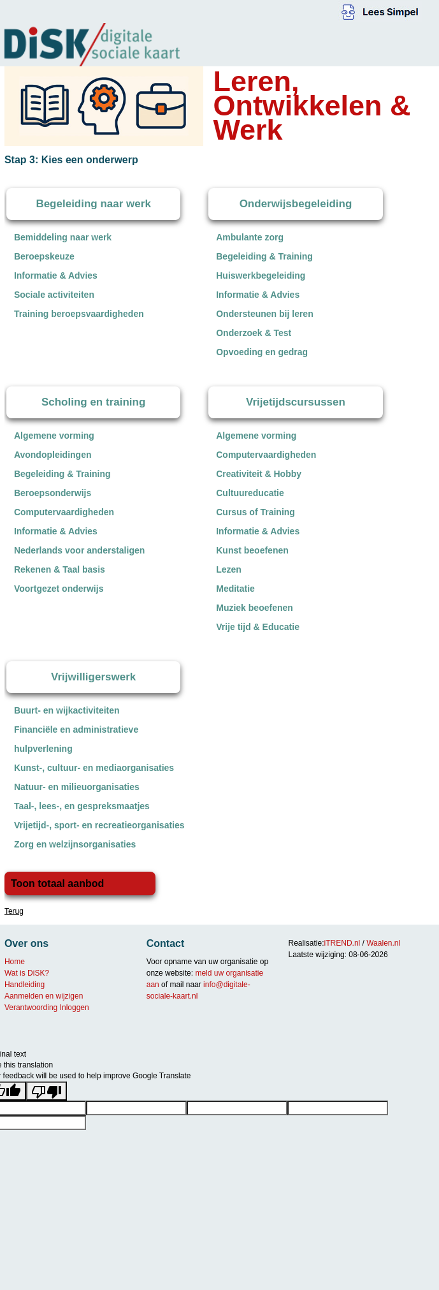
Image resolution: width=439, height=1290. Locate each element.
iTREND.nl (342, 943)
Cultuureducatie (250, 493)
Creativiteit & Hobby (258, 474)
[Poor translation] (46, 1091)
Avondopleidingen (53, 455)
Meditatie (235, 588)
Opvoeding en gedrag (262, 352)
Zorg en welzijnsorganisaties (75, 844)
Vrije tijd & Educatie (257, 627)
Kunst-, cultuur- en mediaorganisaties (94, 768)
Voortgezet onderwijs (59, 588)
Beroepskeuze (44, 256)
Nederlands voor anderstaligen (79, 550)
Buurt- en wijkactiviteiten (67, 710)
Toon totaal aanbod (57, 883)
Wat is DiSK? (26, 973)
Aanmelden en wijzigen (43, 996)
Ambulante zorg (250, 237)
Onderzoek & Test (253, 333)
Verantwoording (30, 1007)
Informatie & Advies (55, 275)
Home (14, 961)
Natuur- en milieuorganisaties (77, 787)
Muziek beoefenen (254, 608)
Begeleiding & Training (264, 256)
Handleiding (24, 984)
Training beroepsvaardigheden (79, 314)
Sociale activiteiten (54, 295)
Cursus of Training (255, 512)
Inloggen (74, 1007)
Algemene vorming (54, 435)
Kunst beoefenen (252, 550)
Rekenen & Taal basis (59, 569)
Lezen (228, 569)
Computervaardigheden (64, 512)
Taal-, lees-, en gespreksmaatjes (82, 806)
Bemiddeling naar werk (63, 237)
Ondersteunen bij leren (264, 314)
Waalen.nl (383, 943)
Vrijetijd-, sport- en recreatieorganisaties (99, 825)
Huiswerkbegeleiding (260, 275)
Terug (14, 911)
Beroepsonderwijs (52, 493)
